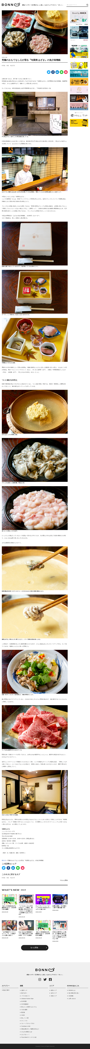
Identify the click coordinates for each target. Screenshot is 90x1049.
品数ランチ (24, 990)
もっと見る (64, 880)
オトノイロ (24, 1020)
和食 (4, 65)
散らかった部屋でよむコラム (29, 1007)
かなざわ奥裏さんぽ (26, 1031)
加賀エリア (54, 996)
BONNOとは (72, 990)
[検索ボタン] (87, 4)
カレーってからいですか (27, 1023)
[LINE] (61, 72)
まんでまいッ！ (25, 1034)
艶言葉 (23, 1012)
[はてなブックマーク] (57, 72)
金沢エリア (54, 993)
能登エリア (54, 990)
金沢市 (13, 65)
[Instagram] (39, 979)
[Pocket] (66, 72)
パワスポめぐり (25, 996)
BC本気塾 (24, 1001)
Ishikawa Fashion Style (27, 998)
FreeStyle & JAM (25, 1026)
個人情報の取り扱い (74, 993)
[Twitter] (49, 72)
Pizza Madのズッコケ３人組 (28, 1037)
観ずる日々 (24, 993)
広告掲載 (71, 996)
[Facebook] (53, 72)
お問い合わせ (72, 998)
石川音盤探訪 (24, 1004)
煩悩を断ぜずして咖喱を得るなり (30, 1029)
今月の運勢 (24, 1009)
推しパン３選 (24, 1018)
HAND (23, 1015)
